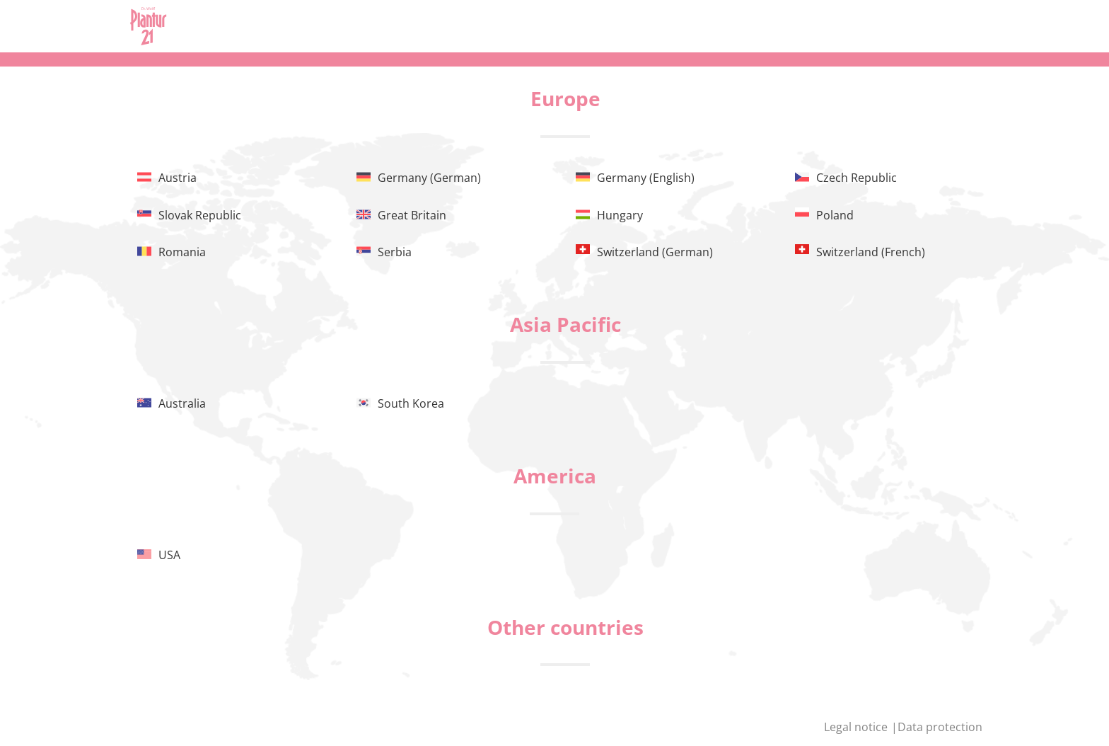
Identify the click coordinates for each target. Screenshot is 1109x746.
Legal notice (857, 727)
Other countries (565, 627)
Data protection (940, 727)
